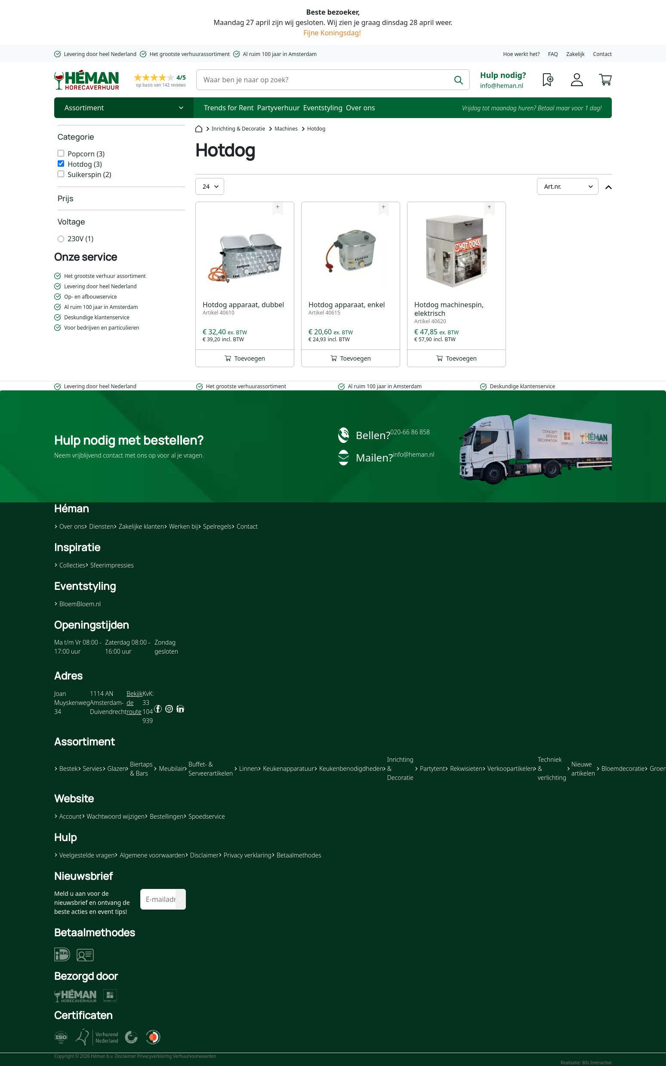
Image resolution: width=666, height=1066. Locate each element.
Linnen (246, 768)
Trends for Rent (229, 107)
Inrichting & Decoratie (238, 128)
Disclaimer (202, 855)
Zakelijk (575, 54)
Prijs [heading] (66, 198)
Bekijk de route (134, 702)
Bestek (66, 768)
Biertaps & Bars (139, 768)
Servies (90, 768)
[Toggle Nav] (123, 108)
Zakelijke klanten (139, 526)
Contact (602, 54)
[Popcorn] (61, 153)
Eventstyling (322, 107)
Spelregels (214, 526)
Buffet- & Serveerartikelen (209, 768)
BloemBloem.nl (77, 604)
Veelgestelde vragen (84, 855)
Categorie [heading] (76, 136)
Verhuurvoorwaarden (194, 1056)
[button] (605, 79)
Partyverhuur (278, 107)
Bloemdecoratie (620, 768)
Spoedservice (204, 816)
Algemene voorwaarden (149, 855)
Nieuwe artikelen (581, 768)
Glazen (114, 768)
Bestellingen (164, 816)
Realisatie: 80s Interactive (586, 1063)
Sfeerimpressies (109, 565)
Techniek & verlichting (550, 768)
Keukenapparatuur (286, 768)
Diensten (99, 526)
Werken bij (181, 526)
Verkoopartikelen (508, 768)
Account (68, 816)
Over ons (360, 107)
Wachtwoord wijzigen (113, 816)
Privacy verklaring (245, 855)
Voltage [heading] (71, 221)
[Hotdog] (61, 163)
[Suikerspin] (61, 174)
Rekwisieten (463, 768)
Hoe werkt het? (521, 54)
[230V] (61, 239)
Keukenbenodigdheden (348, 768)
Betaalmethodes (296, 855)
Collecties (69, 565)
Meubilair (169, 768)
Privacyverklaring (154, 1056)
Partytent (430, 768)
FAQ (553, 54)
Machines (286, 128)
